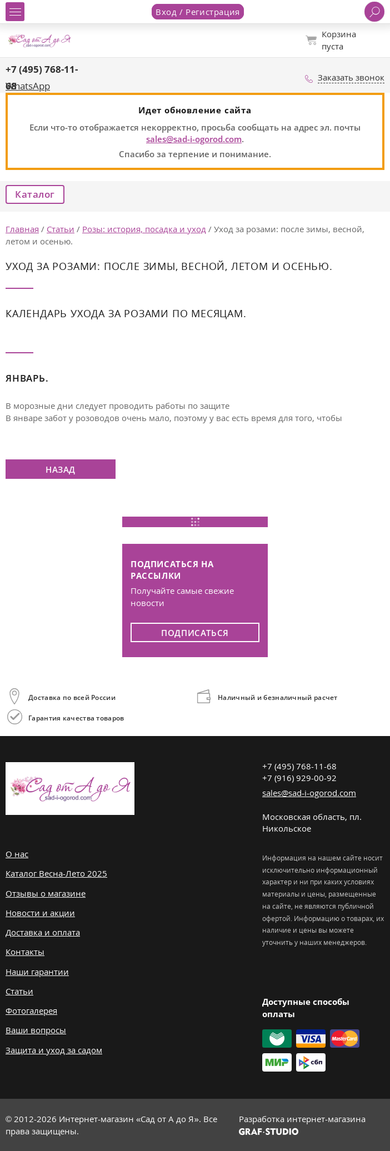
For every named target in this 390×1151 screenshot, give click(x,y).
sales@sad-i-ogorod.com (194, 138)
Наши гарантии (37, 971)
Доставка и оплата (43, 932)
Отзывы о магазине (46, 893)
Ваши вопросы (36, 1029)
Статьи (19, 991)
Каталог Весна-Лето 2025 (56, 873)
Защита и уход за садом (54, 1049)
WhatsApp (28, 85)
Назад (61, 469)
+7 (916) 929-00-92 (299, 777)
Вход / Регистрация (198, 11)
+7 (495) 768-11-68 (299, 766)
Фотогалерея (31, 1010)
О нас (17, 853)
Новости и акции (40, 912)
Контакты (25, 951)
